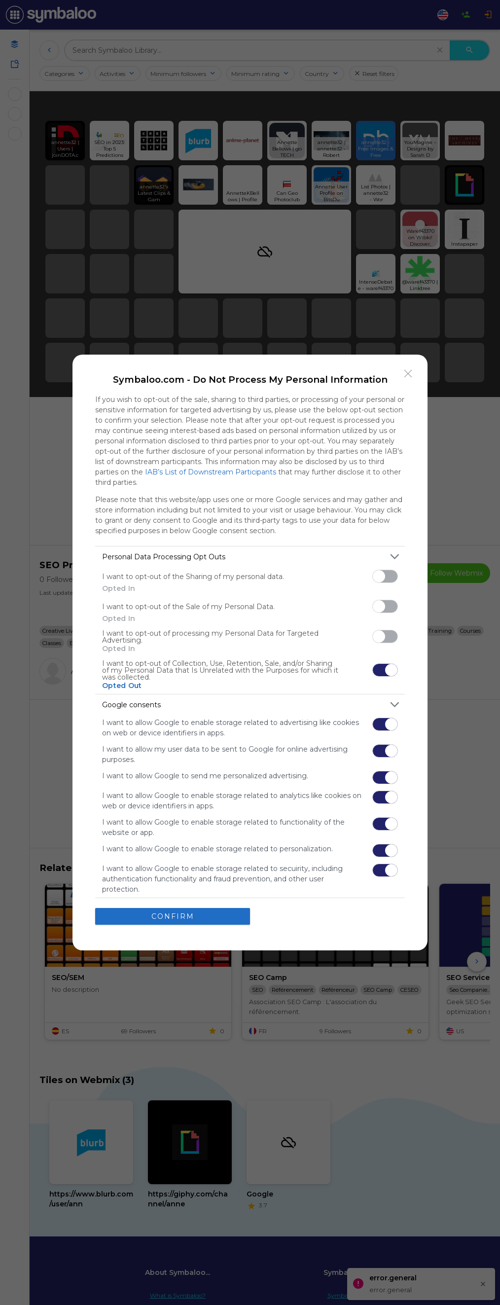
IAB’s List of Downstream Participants (210, 472)
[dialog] (250, 652)
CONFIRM (172, 916)
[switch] (385, 576)
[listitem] (250, 556)
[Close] (408, 373)
